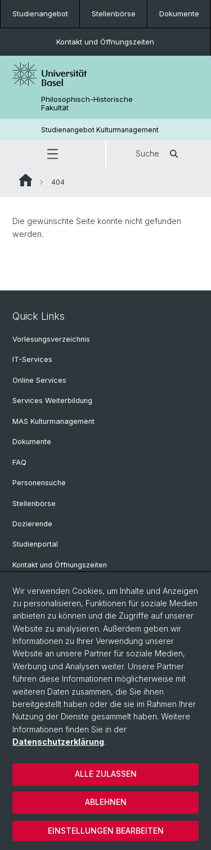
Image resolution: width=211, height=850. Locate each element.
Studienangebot (40, 13)
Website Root (25, 180)
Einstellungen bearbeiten (106, 830)
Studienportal (35, 544)
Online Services (39, 380)
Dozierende (32, 524)
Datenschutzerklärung (58, 741)
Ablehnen (106, 802)
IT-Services (32, 359)
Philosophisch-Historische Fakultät (87, 103)
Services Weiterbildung (52, 400)
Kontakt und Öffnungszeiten (105, 41)
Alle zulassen (106, 774)
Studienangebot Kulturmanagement (100, 130)
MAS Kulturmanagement (53, 421)
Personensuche (39, 482)
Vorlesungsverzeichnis (51, 339)
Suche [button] (159, 153)
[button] (52, 153)
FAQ (19, 462)
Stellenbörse (114, 13)
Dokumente (179, 13)
